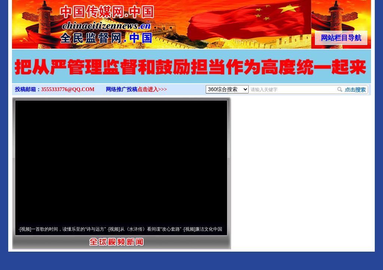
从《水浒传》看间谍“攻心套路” (150, 229)
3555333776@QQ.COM (68, 89)
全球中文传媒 (73, 22)
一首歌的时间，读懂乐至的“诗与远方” (68, 229)
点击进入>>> (152, 89)
